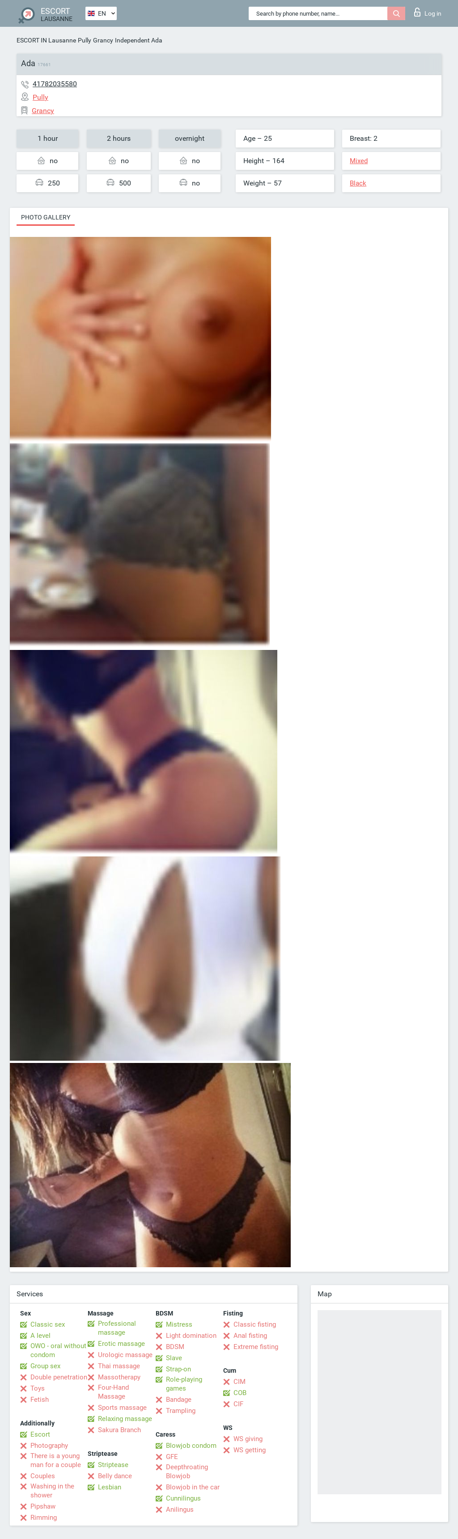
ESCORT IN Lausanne (46, 40)
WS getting (249, 1450)
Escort (40, 1434)
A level (40, 1336)
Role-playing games (184, 1383)
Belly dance (115, 1476)
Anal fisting (250, 1336)
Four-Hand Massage (113, 1391)
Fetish (39, 1400)
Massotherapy (119, 1377)
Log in (427, 12)
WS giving (248, 1439)
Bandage (178, 1400)
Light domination (191, 1336)
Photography (49, 1446)
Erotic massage (121, 1344)
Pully (84, 40)
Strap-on (178, 1369)
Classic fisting (254, 1324)
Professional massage (117, 1328)
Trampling (180, 1411)
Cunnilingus (183, 1498)
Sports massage (122, 1408)
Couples (42, 1476)
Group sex (45, 1366)
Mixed (359, 161)
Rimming (43, 1518)
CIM (239, 1382)
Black (358, 183)
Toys (37, 1388)
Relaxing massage (125, 1419)
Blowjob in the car (193, 1487)
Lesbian (109, 1487)
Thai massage (119, 1366)
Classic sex (47, 1324)
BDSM (175, 1347)
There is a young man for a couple (55, 1460)
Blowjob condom (191, 1446)
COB (239, 1393)
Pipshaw (42, 1506)
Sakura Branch (119, 1430)
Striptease (113, 1465)
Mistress (179, 1324)
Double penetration (58, 1377)
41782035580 (55, 84)
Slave (174, 1358)
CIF (238, 1404)
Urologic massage (125, 1355)
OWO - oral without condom (58, 1350)
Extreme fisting (255, 1347)
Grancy (103, 40)
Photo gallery (45, 217)
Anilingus (180, 1509)
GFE (172, 1457)
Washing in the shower (52, 1490)
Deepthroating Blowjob (187, 1471)
